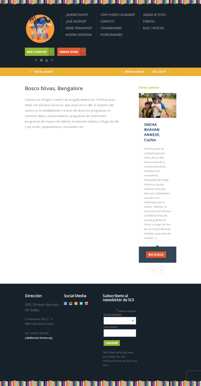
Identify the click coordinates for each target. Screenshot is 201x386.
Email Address (119, 314)
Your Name (111, 327)
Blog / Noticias (153, 28)
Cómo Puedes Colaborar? (117, 14)
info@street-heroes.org (38, 338)
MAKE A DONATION (40, 51)
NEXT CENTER (162, 71)
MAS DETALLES (156, 254)
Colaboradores (110, 28)
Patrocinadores (111, 34)
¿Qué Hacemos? (76, 21)
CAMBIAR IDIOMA (72, 51)
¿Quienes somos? (77, 14)
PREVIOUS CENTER (132, 71)
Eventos (148, 21)
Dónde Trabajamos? (79, 28)
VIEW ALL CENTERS (41, 71)
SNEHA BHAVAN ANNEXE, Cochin (152, 132)
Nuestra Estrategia (79, 34)
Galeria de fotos (154, 14)
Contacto (107, 21)
